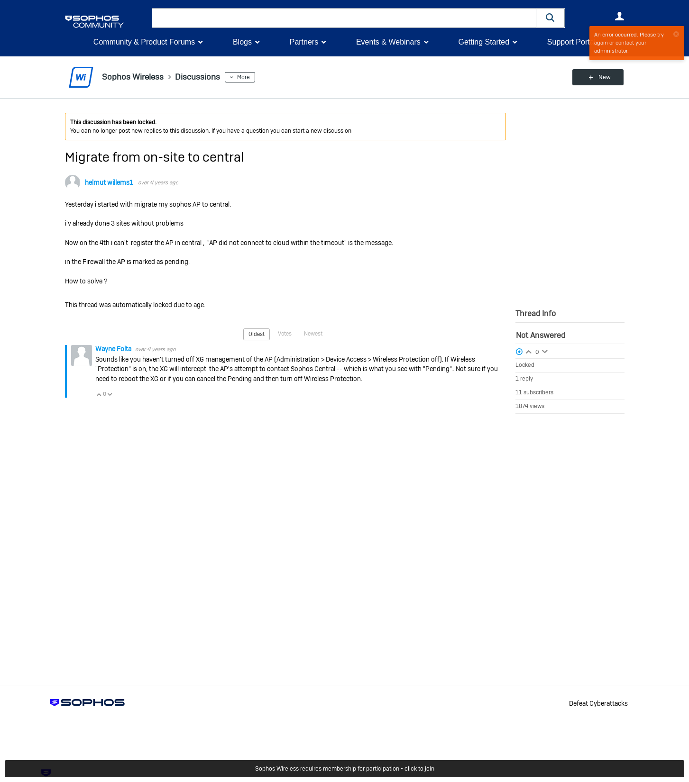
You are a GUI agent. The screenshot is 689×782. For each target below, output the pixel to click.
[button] (550, 17)
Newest (313, 333)
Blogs (242, 42)
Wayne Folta (114, 348)
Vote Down (110, 394)
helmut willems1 (109, 182)
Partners (304, 42)
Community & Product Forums (144, 42)
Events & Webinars (388, 42)
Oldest (256, 334)
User (620, 16)
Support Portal (571, 42)
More (244, 77)
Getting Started (483, 42)
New (602, 77)
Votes (285, 333)
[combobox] (344, 18)
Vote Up (99, 394)
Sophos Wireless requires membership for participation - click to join (344, 769)
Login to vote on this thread (528, 351)
